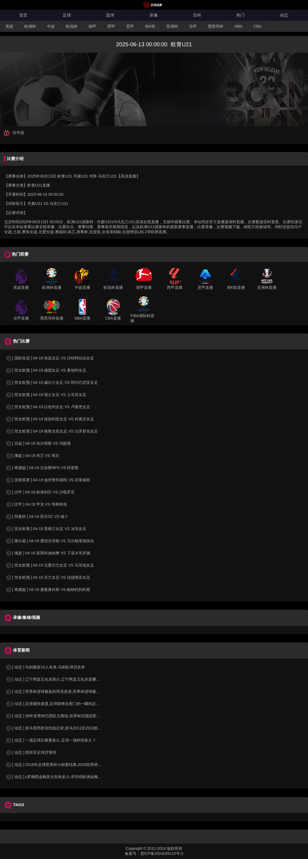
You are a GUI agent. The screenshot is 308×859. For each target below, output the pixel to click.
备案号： (132, 853)
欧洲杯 (30, 26)
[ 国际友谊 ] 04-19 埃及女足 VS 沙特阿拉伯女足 (50, 358)
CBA (257, 26)
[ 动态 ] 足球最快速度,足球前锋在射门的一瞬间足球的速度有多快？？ (68, 703)
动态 (284, 15)
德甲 (92, 26)
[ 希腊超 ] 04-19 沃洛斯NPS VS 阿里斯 (42, 467)
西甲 (111, 26)
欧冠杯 (71, 26)
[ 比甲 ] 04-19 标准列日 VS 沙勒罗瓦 (40, 492)
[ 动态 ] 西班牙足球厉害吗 (31, 752)
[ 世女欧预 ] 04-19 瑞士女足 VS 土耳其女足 (46, 394)
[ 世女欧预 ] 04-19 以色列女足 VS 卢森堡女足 (48, 407)
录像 (153, 15)
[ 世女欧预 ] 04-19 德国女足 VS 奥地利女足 (46, 370)
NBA (238, 26)
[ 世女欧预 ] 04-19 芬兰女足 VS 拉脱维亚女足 (48, 577)
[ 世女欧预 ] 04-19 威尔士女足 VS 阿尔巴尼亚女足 (52, 382)
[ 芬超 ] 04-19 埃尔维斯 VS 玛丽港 (38, 443)
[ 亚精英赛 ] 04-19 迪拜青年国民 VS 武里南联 (48, 480)
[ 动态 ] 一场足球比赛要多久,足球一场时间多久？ (51, 740)
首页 (23, 15)
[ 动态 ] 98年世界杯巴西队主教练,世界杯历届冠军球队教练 (59, 716)
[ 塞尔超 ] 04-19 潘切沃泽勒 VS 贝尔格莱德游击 (50, 541)
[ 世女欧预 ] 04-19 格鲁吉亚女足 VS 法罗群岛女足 (52, 431)
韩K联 (150, 26)
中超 (51, 26)
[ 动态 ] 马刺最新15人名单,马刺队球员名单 (45, 667)
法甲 (193, 26)
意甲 (130, 26)
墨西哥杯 (215, 26)
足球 (67, 15)
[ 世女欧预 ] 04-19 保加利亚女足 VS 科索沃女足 (50, 419)
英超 (9, 26)
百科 (197, 15)
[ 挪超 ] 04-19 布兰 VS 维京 (32, 455)
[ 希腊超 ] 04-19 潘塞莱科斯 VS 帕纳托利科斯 (48, 589)
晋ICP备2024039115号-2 (161, 853)
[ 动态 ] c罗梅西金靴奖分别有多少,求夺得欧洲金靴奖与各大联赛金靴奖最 (71, 777)
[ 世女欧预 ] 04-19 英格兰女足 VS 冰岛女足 (46, 528)
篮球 (110, 15)
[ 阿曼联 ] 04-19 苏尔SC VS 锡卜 (37, 516)
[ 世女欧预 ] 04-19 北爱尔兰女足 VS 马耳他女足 (50, 565)
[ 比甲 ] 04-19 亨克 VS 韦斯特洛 (36, 504)
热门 (240, 15)
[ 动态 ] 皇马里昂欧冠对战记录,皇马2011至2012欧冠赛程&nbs (62, 728)
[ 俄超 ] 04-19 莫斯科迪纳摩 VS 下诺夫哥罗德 (48, 553)
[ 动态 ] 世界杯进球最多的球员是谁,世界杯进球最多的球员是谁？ (64, 691)
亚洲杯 (172, 26)
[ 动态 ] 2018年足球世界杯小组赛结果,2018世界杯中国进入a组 (62, 764)
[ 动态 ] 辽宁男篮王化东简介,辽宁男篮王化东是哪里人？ (57, 679)
